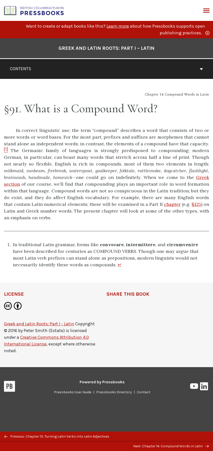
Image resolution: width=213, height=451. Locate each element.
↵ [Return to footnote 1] (119, 265)
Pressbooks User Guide (72, 392)
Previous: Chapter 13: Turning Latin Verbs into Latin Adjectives (56, 436)
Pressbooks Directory (114, 392)
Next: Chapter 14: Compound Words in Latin (171, 446)
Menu (206, 11)
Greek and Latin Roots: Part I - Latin (39, 324)
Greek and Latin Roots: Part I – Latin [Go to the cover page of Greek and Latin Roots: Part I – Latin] (106, 48)
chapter (172, 204)
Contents (106, 68)
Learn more (117, 26)
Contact (143, 392)
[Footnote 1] (6, 150)
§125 (196, 204)
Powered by (102, 382)
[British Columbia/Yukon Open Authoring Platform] (34, 10)
